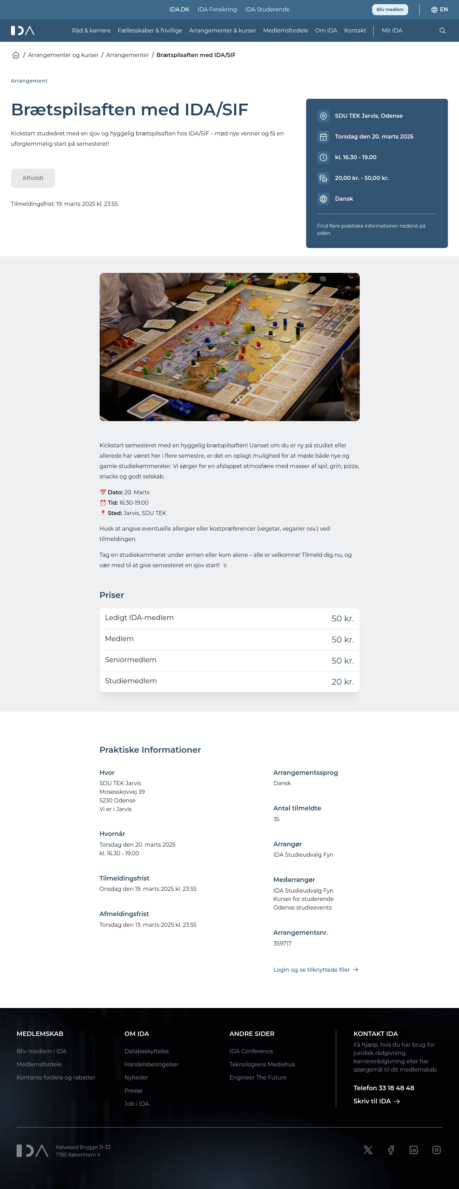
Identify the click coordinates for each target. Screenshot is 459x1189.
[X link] (368, 1150)
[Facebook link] (391, 1150)
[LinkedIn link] (414, 1150)
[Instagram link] (436, 1150)
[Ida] (23, 30)
